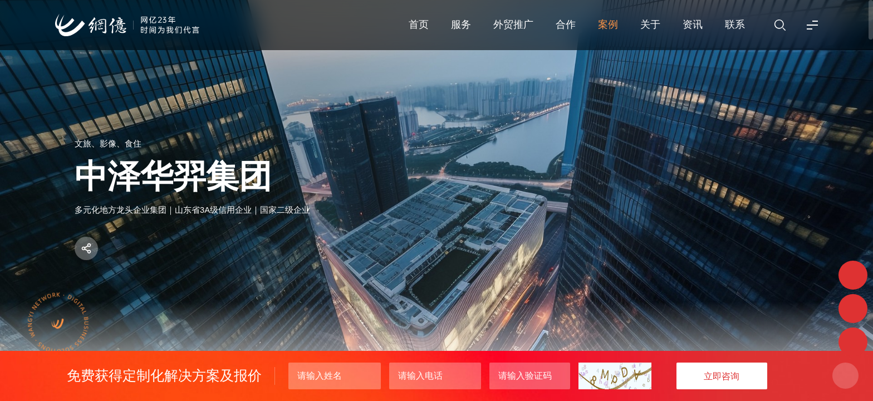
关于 (650, 24)
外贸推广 (513, 24)
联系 (735, 24)
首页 (419, 24)
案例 (608, 24)
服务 (461, 24)
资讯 (693, 24)
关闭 (845, 376)
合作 (566, 24)
